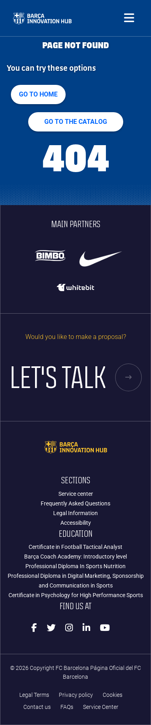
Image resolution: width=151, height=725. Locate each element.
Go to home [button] (38, 94)
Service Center (100, 707)
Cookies (112, 695)
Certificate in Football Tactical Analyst (75, 547)
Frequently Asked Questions (75, 503)
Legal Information (75, 513)
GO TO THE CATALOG (75, 121)
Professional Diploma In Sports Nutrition (75, 566)
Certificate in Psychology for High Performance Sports (75, 595)
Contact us (37, 707)
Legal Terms (34, 695)
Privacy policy (76, 695)
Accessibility (75, 523)
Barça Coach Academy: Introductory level (75, 556)
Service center (75, 494)
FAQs (66, 707)
